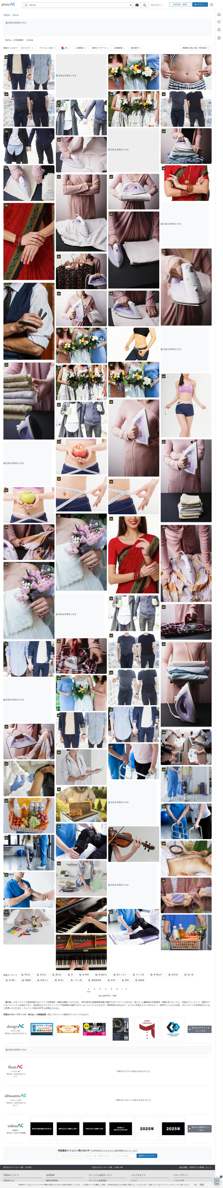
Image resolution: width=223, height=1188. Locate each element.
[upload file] (137, 5)
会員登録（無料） (180, 4)
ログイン (200, 4)
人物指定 (81, 48)
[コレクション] (219, 29)
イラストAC (178, 1180)
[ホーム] (219, 14)
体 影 (111, 980)
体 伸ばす (156, 974)
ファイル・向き (47, 48)
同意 (202, 1185)
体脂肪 (26, 980)
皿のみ (56, 974)
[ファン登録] (219, 22)
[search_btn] (144, 5)
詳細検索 (119, 48)
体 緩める (101, 974)
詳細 (195, 1185)
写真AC (6, 15)
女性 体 (173, 974)
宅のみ (25, 974)
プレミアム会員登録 (97, 1180)
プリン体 (76, 980)
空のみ (41, 974)
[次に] (126, 989)
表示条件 (136, 48)
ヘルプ (134, 1180)
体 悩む (10, 980)
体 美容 (84, 974)
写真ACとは (8, 1180)
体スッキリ (119, 974)
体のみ (16, 15)
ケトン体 (138, 974)
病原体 (139, 980)
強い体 (188, 974)
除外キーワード (100, 48)
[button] (130, 5)
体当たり (42, 980)
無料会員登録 (52, 1180)
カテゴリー (27, 48)
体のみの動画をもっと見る (199, 1128)
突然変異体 (94, 980)
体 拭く (59, 980)
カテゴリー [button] (157, 5)
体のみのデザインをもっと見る (199, 1029)
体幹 (125, 980)
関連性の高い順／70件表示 (196, 48)
